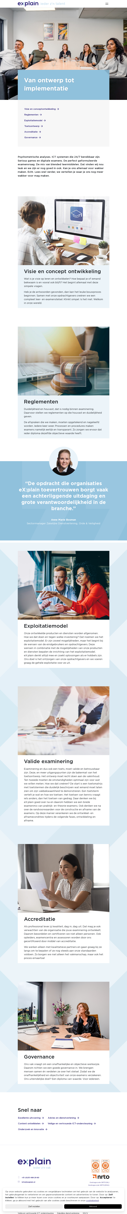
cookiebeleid (92, 1200)
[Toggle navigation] (106, 4)
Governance (31, 137)
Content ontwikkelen (29, 1123)
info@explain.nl (26, 1182)
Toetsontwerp (31, 126)
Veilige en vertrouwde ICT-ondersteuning (70, 1123)
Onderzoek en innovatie (31, 1129)
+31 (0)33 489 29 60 (28, 1178)
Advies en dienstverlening (62, 1118)
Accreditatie (31, 132)
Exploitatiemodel (33, 120)
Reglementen (31, 114)
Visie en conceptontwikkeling (40, 109)
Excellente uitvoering (29, 1118)
